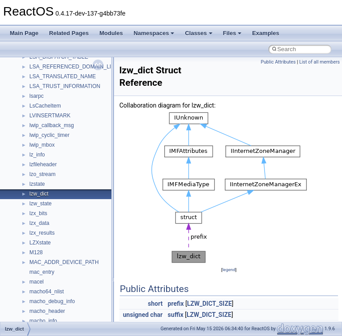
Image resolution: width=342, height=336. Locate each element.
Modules (111, 33)
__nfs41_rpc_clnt (49, 216)
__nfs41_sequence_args (58, 265)
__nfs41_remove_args (55, 158)
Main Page (24, 33)
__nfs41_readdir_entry (56, 109)
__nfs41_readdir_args (55, 89)
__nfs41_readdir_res (53, 128)
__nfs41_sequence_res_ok (61, 285)
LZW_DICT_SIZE (209, 303)
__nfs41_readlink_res (55, 138)
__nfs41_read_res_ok (55, 79)
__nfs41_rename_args (56, 177)
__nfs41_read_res (51, 70)
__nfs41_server (47, 295)
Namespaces (154, 33)
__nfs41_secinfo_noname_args (66, 246)
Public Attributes (278, 62)
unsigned (136, 314)
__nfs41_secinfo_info (54, 236)
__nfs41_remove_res (54, 167)
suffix (175, 314)
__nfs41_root (45, 207)
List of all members (319, 62)
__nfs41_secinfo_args (55, 226)
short (155, 303)
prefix (176, 303)
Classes (198, 33)
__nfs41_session (49, 304)
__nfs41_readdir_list (53, 119)
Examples (265, 33)
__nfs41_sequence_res (57, 275)
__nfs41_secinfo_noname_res (65, 255)
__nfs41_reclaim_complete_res (66, 148)
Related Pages (69, 33)
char (156, 314)
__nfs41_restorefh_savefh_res (65, 197)
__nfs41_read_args (52, 60)
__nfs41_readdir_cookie (57, 99)
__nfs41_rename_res (54, 187)
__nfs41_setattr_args (54, 314)
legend (228, 269)
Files (232, 33)
